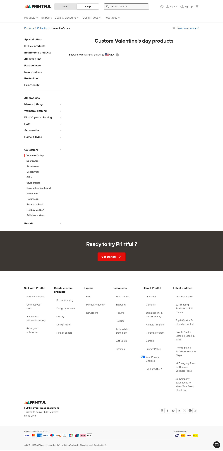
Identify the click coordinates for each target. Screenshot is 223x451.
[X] (184, 410)
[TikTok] (195, 410)
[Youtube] (173, 410)
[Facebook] (167, 410)
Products (29, 28)
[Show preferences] (162, 6)
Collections (43, 28)
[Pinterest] (190, 410)
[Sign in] (171, 6)
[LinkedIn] (178, 410)
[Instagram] (162, 410)
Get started (111, 257)
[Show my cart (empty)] (197, 6)
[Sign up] (186, 6)
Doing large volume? (188, 28)
